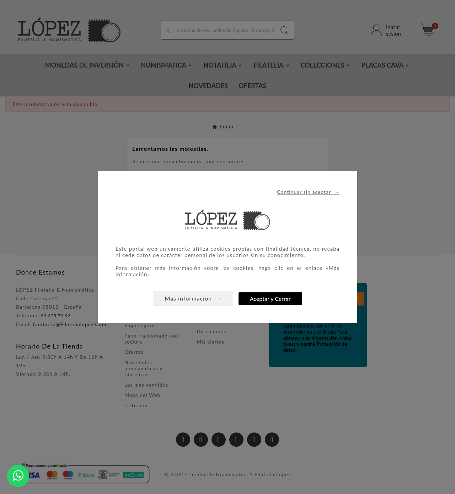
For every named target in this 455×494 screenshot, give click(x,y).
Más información (193, 298)
